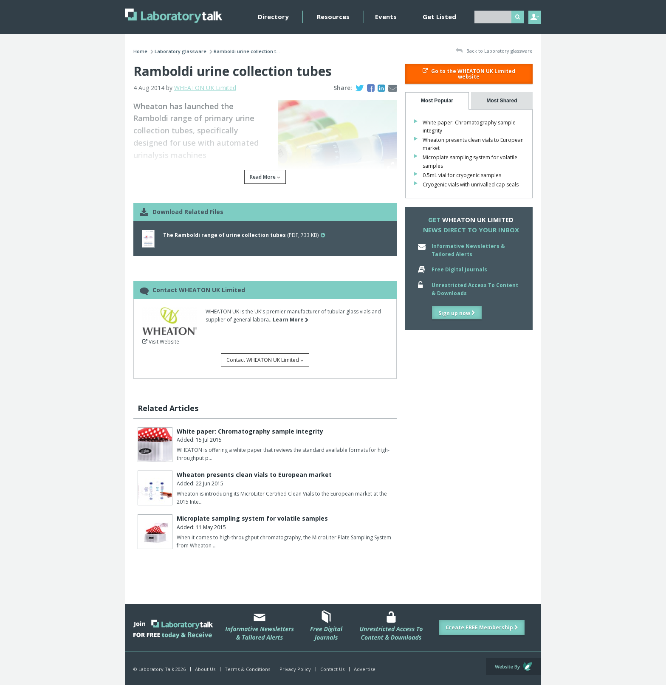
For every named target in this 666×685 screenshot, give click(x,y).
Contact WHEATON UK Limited (265, 360)
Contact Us (332, 669)
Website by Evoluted (513, 666)
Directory (273, 16)
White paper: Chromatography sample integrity (250, 431)
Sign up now (456, 313)
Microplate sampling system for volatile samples (252, 518)
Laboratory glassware (180, 51)
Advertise (364, 669)
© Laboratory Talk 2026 (159, 669)
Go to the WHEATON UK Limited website (469, 74)
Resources (333, 16)
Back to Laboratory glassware (494, 51)
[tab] (437, 101)
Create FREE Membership (482, 627)
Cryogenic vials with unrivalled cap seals (471, 184)
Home (140, 51)
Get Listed (439, 16)
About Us (205, 669)
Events (386, 16)
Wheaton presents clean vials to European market (254, 475)
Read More (265, 176)
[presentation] (437, 101)
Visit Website (160, 341)
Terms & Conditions (247, 669)
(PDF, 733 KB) (244, 235)
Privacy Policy (295, 669)
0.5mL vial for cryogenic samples (462, 175)
